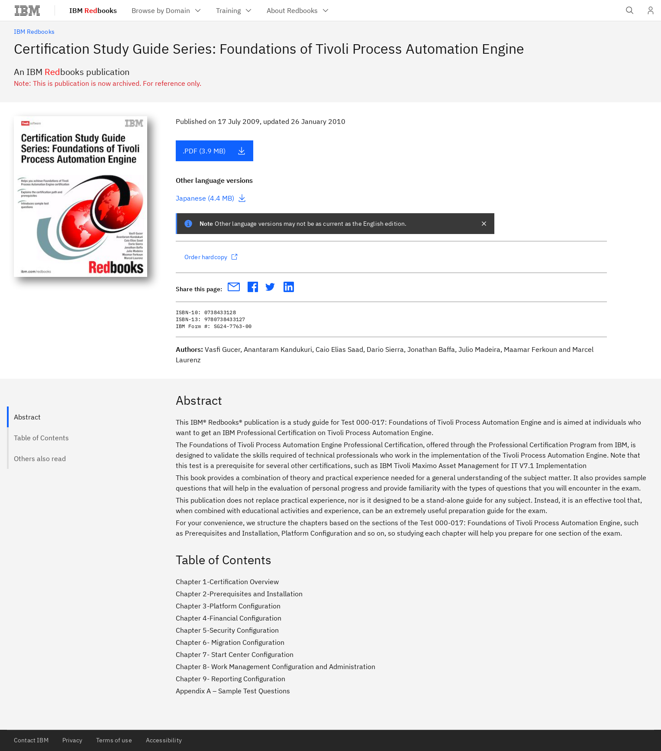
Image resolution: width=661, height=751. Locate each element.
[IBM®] (27, 10)
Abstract (27, 417)
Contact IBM (31, 740)
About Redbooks (298, 10)
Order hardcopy (211, 257)
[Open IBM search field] (629, 10)
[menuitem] (167, 10)
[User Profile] (650, 10)
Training (234, 10)
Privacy (72, 740)
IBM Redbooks (34, 32)
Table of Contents (41, 437)
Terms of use (114, 740)
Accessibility (164, 740)
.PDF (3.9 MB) (214, 150)
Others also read (40, 458)
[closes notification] (484, 223)
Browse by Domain (167, 10)
